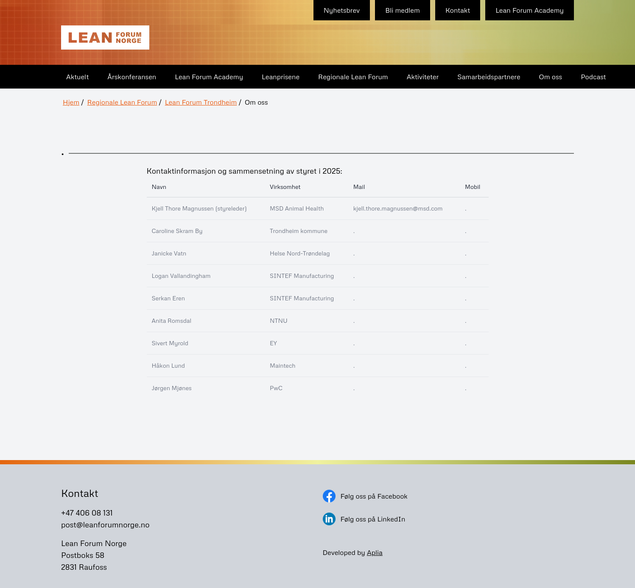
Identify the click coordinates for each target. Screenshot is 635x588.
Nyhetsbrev (342, 10)
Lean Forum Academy (529, 10)
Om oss (550, 76)
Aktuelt (77, 76)
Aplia (375, 552)
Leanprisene (280, 76)
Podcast (593, 76)
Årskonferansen (131, 76)
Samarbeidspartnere (488, 76)
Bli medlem (402, 10)
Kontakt (457, 10)
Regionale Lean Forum (353, 76)
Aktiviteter (423, 76)
